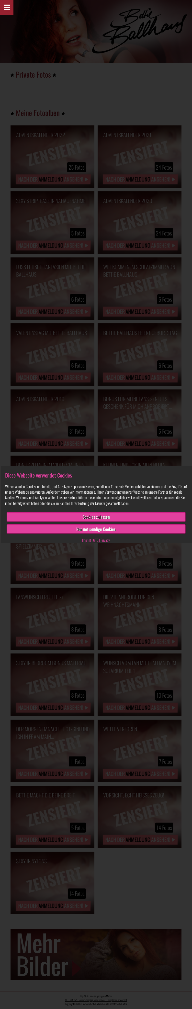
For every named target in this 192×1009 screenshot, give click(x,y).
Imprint (86, 540)
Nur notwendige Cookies (96, 529)
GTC (95, 540)
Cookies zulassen (96, 517)
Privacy (105, 540)
